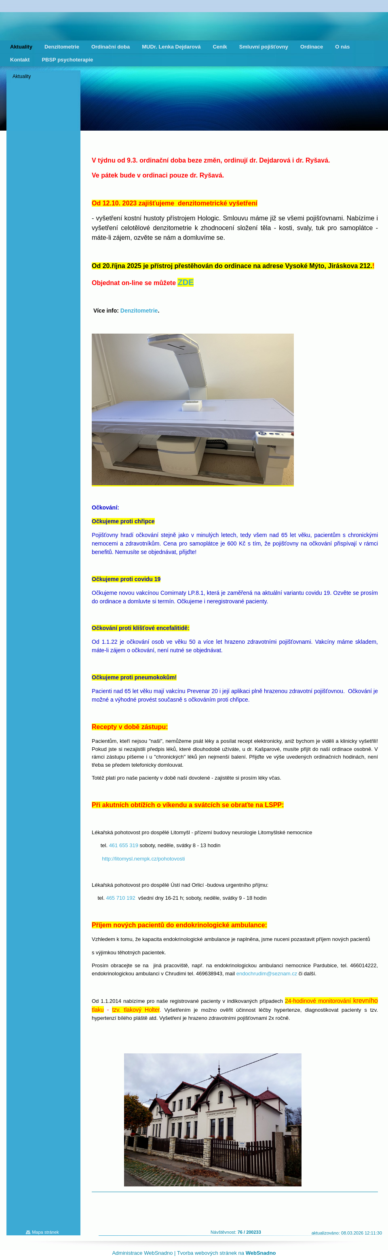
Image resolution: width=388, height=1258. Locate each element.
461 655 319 (123, 845)
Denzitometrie (139, 310)
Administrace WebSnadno (142, 1253)
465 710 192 (120, 898)
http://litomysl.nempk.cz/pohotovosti (143, 859)
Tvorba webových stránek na (226, 1253)
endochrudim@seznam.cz (266, 973)
